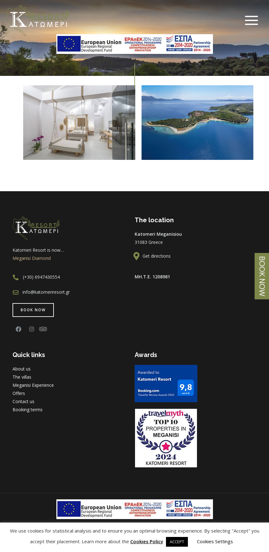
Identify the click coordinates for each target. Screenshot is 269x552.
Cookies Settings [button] (215, 541)
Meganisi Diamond (32, 258)
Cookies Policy (146, 541)
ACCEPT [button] (177, 541)
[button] (33, 310)
